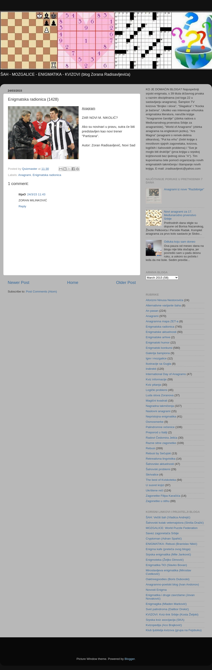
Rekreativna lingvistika (160, 458)
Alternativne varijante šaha (163, 305)
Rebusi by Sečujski (158, 453)
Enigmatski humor (158, 342)
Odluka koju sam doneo (179, 241)
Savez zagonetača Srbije (162, 533)
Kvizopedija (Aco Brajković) (164, 625)
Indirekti (151, 368)
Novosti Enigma (156, 589)
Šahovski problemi (158, 469)
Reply (22, 206)
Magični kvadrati (156, 400)
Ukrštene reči (154, 490)
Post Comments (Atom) (41, 291)
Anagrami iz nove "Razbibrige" (184, 189)
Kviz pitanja (153, 384)
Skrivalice (152, 474)
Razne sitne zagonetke (161, 443)
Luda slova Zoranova (160, 395)
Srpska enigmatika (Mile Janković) (168, 554)
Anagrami (24, 175)
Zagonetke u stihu (157, 501)
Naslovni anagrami (158, 411)
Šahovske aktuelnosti (160, 464)
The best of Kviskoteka (161, 479)
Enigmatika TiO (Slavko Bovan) (166, 565)
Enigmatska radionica (47, 175)
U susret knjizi (155, 485)
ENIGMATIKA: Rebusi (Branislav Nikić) (171, 543)
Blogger (130, 659)
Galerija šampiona (158, 353)
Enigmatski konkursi (159, 347)
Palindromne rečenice (160, 427)
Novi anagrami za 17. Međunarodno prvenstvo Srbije (180, 215)
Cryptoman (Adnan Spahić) (164, 538)
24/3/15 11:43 (36, 194)
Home (72, 282)
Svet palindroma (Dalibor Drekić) (167, 609)
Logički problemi (156, 390)
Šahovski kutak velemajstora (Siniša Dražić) (175, 522)
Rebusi (150, 448)
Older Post (126, 282)
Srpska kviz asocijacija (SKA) (165, 619)
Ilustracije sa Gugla (158, 363)
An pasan (152, 310)
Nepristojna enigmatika (161, 416)
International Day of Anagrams (166, 374)
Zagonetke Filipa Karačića (163, 495)
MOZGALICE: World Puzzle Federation (172, 528)
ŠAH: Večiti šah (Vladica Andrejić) (168, 517)
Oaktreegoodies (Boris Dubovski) (167, 579)
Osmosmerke (154, 421)
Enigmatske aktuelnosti (161, 332)
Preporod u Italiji (156, 432)
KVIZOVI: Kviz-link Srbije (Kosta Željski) (172, 614)
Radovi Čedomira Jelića (161, 437)
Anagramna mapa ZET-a (162, 321)
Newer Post (18, 282)
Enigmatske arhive (158, 337)
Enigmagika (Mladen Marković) (166, 604)
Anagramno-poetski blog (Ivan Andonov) (172, 584)
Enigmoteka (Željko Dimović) (165, 559)
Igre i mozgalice (156, 358)
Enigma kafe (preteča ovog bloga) (168, 549)
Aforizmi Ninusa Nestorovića (164, 300)
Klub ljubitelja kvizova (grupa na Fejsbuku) (174, 630)
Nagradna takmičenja (160, 406)
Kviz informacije (156, 379)
